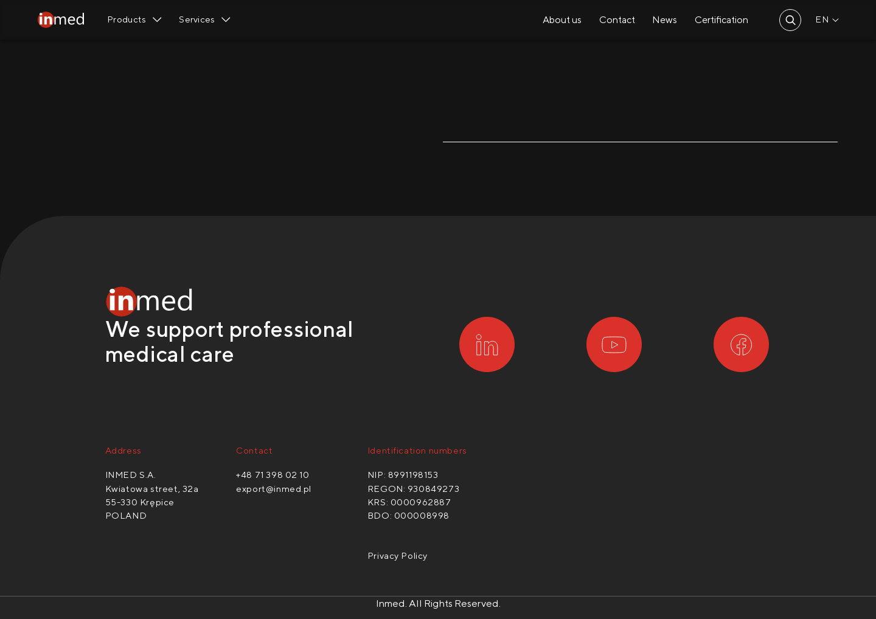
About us (560, 21)
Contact (616, 21)
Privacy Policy (397, 555)
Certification (720, 21)
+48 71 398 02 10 (272, 475)
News (663, 21)
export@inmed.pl (273, 488)
